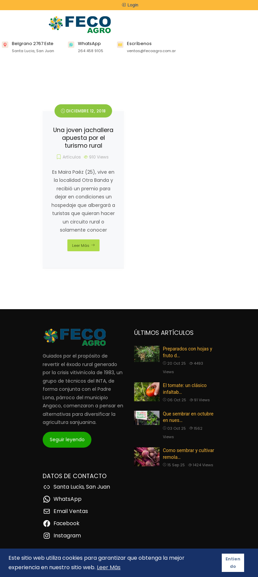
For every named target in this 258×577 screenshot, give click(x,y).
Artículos (72, 157)
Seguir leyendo (67, 439)
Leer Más (80, 245)
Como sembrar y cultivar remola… (188, 454)
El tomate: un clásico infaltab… (185, 389)
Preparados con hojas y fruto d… (187, 352)
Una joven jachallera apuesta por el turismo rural (83, 138)
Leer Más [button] (109, 567)
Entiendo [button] (232, 562)
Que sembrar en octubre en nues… (188, 417)
